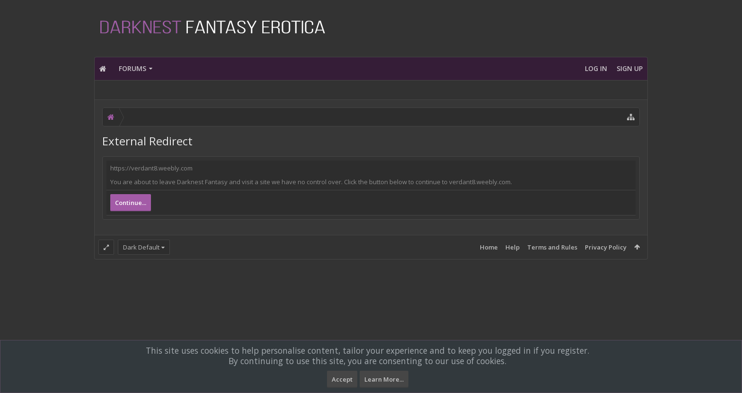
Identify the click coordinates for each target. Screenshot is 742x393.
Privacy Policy (606, 247)
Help (512, 247)
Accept (342, 379)
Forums (132, 68)
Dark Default (141, 247)
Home (489, 247)
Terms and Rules (552, 247)
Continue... (130, 202)
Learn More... (384, 379)
